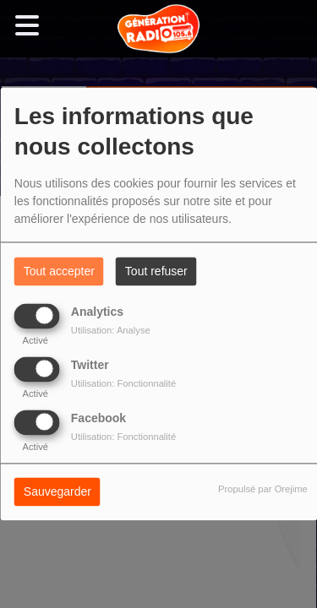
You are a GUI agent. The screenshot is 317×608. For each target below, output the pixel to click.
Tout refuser (156, 272)
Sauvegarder (57, 492)
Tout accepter (59, 272)
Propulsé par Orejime (263, 490)
